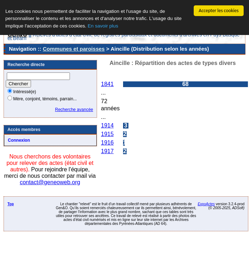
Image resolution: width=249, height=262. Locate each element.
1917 (107, 151)
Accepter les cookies (219, 10)
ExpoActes (206, 204)
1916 (107, 143)
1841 (107, 84)
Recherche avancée (74, 109)
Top (10, 204)
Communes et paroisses (74, 49)
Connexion (19, 140)
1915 (107, 134)
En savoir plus (103, 26)
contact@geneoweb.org (50, 182)
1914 (107, 125)
